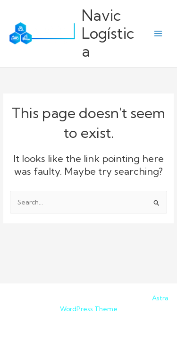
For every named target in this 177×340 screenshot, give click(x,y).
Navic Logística (108, 33)
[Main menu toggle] (158, 33)
